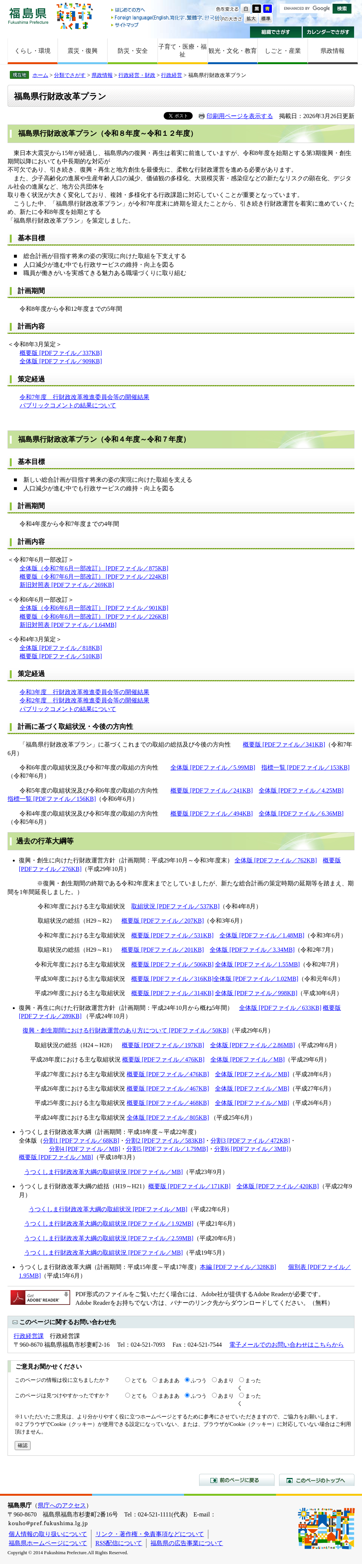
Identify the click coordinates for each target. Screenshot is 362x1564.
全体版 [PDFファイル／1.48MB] (261, 935)
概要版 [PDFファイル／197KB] (163, 1045)
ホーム (40, 75)
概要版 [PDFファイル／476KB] (163, 1059)
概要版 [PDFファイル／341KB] (284, 744)
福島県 (28, 16)
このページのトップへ (316, 1480)
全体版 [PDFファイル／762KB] (276, 860)
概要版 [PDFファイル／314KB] (172, 993)
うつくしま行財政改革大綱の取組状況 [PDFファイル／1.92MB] (108, 1223)
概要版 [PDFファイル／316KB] (172, 979)
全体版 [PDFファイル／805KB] (168, 1117)
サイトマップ (167, 24)
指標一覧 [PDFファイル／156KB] (52, 799)
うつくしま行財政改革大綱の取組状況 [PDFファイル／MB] (103, 1172)
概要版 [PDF (36, 656)
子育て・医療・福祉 (182, 50)
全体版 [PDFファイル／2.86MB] (252, 1045)
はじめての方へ (167, 10)
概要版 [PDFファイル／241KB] (211, 790)
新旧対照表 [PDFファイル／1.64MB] (68, 625)
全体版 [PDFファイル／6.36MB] (301, 813)
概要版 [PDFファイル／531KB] (172, 935)
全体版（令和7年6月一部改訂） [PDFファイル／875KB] (94, 568)
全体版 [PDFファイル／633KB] (280, 1008)
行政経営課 (29, 1336)
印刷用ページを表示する (240, 116)
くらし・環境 (32, 51)
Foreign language (167, 17)
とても (139, 1380)
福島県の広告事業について (186, 1543)
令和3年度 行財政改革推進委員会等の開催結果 (84, 692)
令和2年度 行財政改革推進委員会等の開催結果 (84, 700)
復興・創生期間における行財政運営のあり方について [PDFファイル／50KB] (126, 1030)
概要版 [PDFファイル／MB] (56, 1157)
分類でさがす (70, 75)
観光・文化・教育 (233, 51)
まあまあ (168, 1380)
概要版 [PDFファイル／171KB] (189, 1186)
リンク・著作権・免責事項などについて (149, 1534)
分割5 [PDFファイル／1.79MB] (167, 1149)
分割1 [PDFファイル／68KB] (81, 1140)
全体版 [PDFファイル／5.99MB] (212, 767)
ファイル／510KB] (77, 656)
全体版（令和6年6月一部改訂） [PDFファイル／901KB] (94, 608)
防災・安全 (133, 51)
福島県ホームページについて (48, 1543)
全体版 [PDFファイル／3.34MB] (252, 949)
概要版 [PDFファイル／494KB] (211, 813)
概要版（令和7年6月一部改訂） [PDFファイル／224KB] (94, 576)
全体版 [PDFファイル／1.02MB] (255, 979)
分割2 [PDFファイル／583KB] (164, 1140)
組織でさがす (276, 32)
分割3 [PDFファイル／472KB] (250, 1140)
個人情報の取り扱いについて (48, 1534)
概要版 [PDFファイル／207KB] (162, 920)
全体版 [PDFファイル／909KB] (61, 361)
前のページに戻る (237, 1480)
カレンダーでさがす (328, 32)
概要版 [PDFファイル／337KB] (61, 353)
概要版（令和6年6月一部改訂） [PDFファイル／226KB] (94, 616)
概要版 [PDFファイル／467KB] (168, 1088)
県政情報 (333, 51)
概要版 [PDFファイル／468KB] (168, 1103)
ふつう (199, 1380)
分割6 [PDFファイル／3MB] (251, 1149)
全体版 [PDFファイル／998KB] (256, 993)
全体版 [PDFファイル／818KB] (61, 648)
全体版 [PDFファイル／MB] (247, 1059)
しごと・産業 (283, 51)
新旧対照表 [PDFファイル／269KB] (67, 585)
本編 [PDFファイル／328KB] (238, 1267)
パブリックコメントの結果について (68, 405)
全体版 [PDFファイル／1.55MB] (257, 964)
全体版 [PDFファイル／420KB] (277, 1186)
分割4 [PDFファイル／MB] (84, 1149)
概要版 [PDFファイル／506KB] (172, 964)
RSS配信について (118, 1543)
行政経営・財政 (136, 75)
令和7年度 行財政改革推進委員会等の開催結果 (84, 397)
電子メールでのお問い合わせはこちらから (286, 1344)
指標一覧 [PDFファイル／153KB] (305, 767)
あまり (226, 1380)
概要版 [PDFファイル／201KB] (162, 949)
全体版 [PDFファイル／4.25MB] (301, 790)
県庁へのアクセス (62, 1505)
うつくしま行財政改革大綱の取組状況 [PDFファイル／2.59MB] (108, 1238)
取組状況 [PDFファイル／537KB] (175, 906)
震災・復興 (82, 51)
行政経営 (171, 75)
